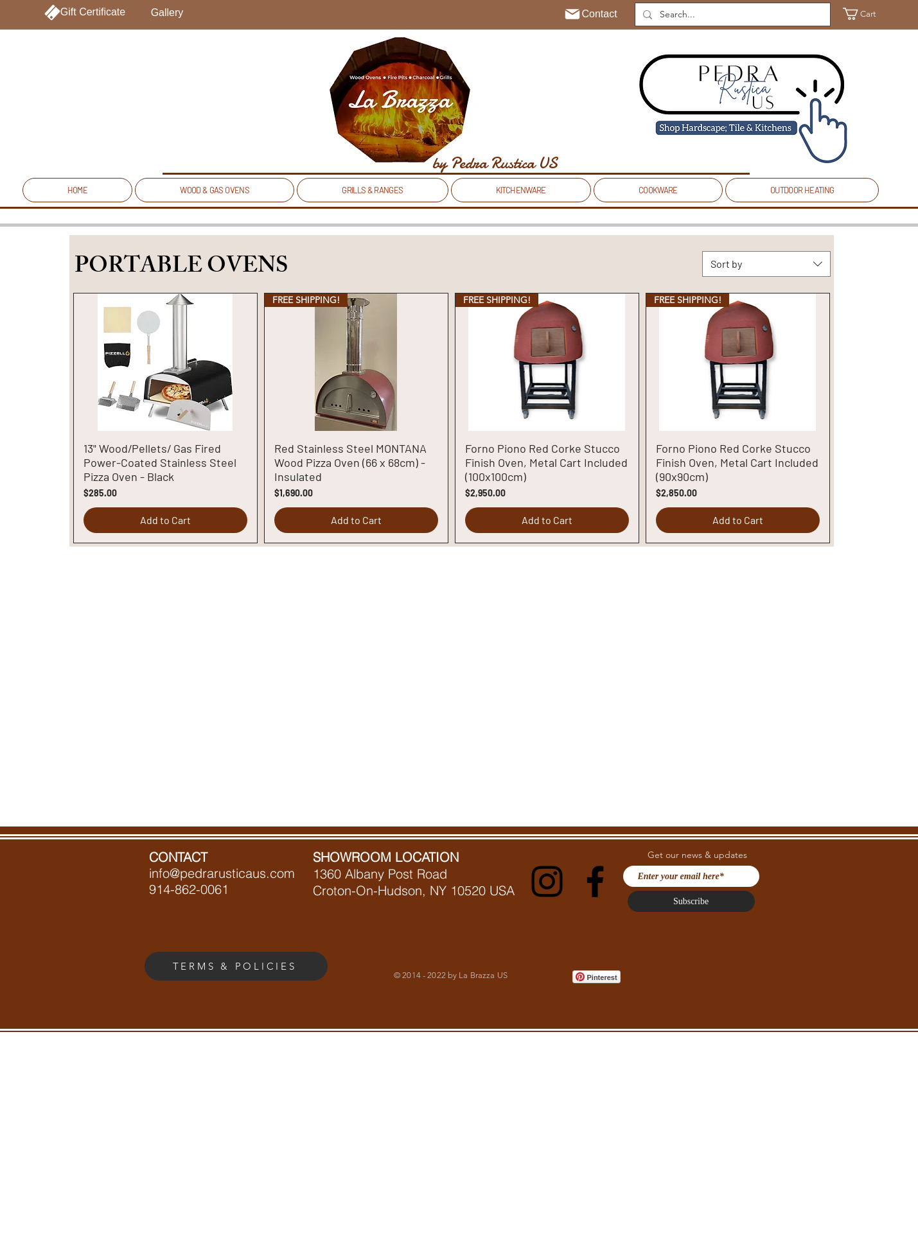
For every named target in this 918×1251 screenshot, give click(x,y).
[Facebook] (595, 881)
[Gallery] (167, 12)
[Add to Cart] (165, 520)
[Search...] (731, 14)
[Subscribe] (691, 901)
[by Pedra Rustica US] (495, 163)
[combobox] (766, 264)
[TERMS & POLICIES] (236, 966)
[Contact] (591, 14)
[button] (867, 14)
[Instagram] (547, 881)
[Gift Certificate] (85, 12)
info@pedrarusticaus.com (222, 873)
